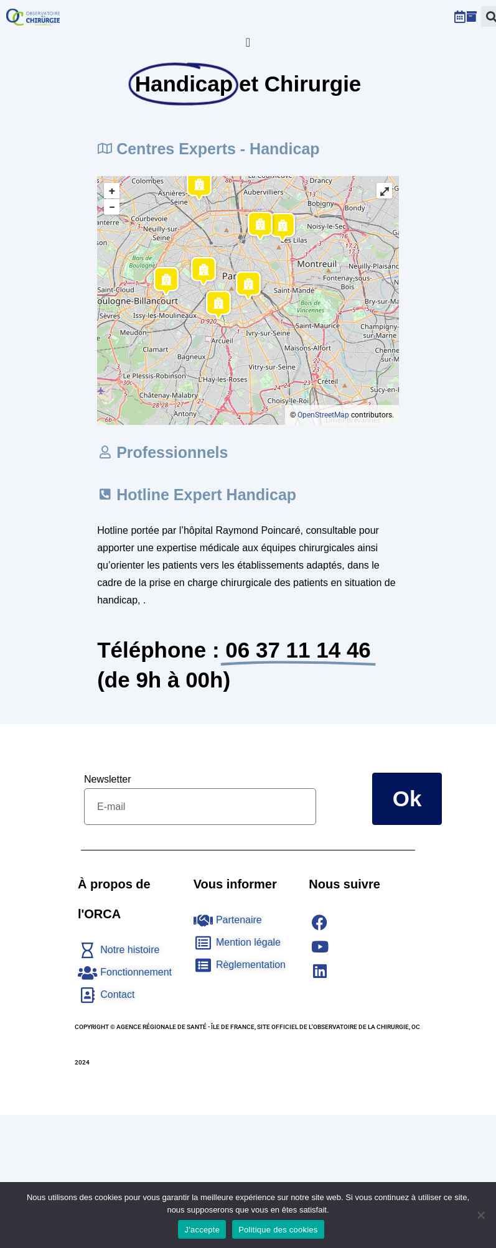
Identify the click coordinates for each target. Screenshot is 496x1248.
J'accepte (202, 1229)
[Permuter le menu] (248, 42)
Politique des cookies (277, 1229)
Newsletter (107, 779)
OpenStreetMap (323, 415)
